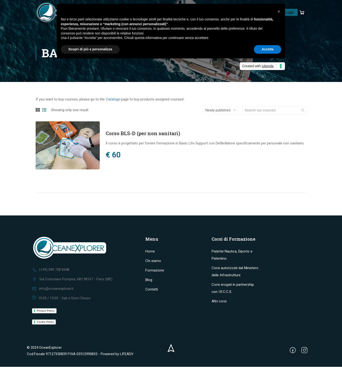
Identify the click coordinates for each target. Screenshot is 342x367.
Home (150, 251)
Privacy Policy (46, 311)
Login (289, 12)
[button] (279, 11)
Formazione (154, 270)
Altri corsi (219, 301)
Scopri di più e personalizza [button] (90, 49)
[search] (302, 111)
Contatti (151, 289)
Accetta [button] (267, 49)
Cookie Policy (45, 322)
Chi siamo (153, 261)
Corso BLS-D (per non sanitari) (143, 134)
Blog (148, 280)
